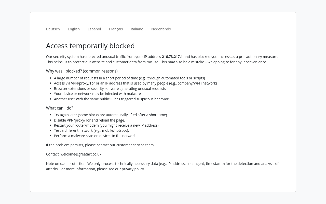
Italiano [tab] (137, 29)
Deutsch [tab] (53, 29)
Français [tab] (116, 29)
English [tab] (74, 29)
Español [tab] (94, 29)
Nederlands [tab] (161, 29)
